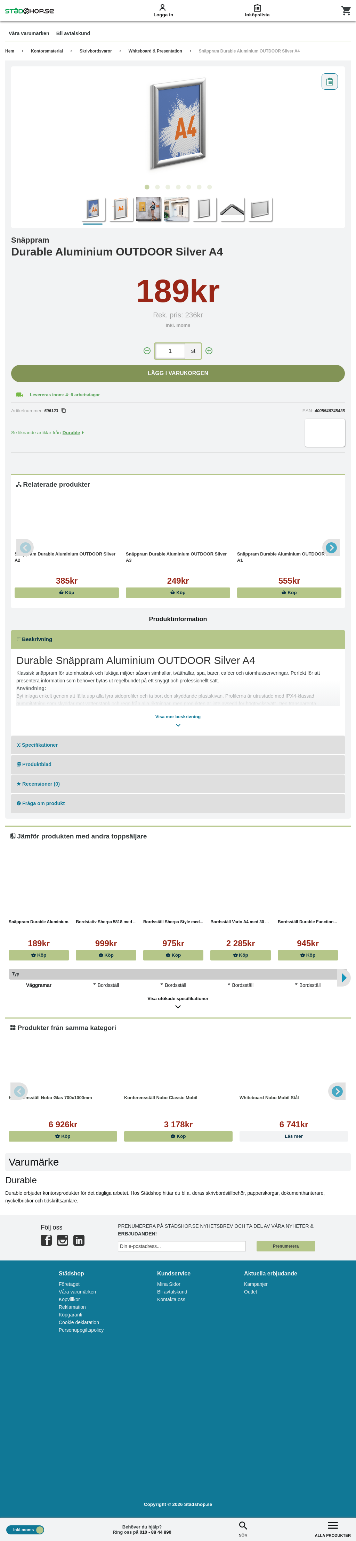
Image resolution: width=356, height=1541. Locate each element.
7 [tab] (209, 187)
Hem (9, 51)
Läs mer (294, 1136)
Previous (25, 547)
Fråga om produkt (41, 803)
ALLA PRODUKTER (333, 1529)
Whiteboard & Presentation (155, 51)
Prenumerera (286, 1246)
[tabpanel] (178, 125)
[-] (147, 351)
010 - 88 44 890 (155, 1532)
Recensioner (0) (38, 784)
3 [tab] (167, 187)
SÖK (243, 1528)
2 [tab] (157, 187)
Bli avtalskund (172, 1292)
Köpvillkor (69, 1299)
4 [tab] (178, 187)
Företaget (69, 1284)
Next (331, 547)
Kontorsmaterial (47, 51)
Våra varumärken (77, 1292)
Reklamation (72, 1307)
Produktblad (34, 764)
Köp (66, 592)
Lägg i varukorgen (178, 373)
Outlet (250, 1292)
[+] (208, 351)
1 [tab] (146, 187)
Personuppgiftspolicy (81, 1330)
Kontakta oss (171, 1299)
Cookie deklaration (79, 1322)
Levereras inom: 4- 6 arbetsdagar (65, 394)
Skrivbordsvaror (96, 51)
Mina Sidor (168, 1284)
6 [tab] (198, 187)
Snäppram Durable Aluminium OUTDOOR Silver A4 (249, 51)
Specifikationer (37, 745)
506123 (54, 410)
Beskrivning (34, 639)
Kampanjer (256, 1284)
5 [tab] (188, 187)
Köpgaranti (70, 1314)
